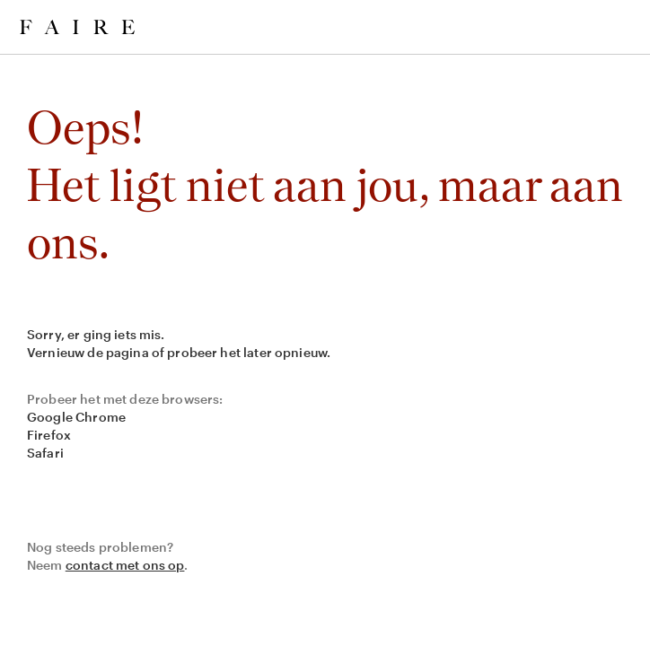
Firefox (49, 434)
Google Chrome (76, 416)
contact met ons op (125, 564)
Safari (45, 452)
